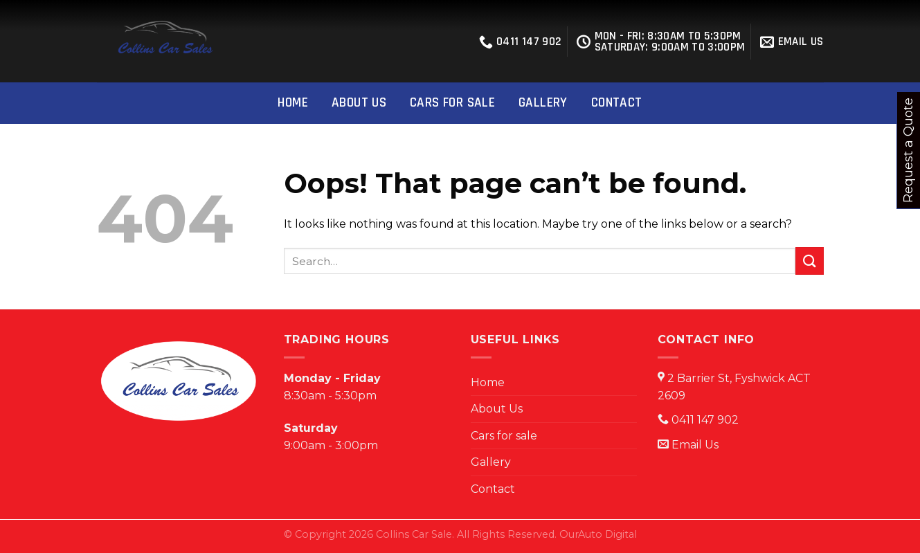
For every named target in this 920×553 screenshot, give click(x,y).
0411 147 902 (520, 41)
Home (293, 102)
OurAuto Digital (598, 534)
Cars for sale (452, 102)
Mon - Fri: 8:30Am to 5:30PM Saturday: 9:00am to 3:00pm (661, 41)
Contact (616, 102)
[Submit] (809, 260)
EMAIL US (791, 41)
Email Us (695, 444)
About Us (359, 102)
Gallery (543, 102)
